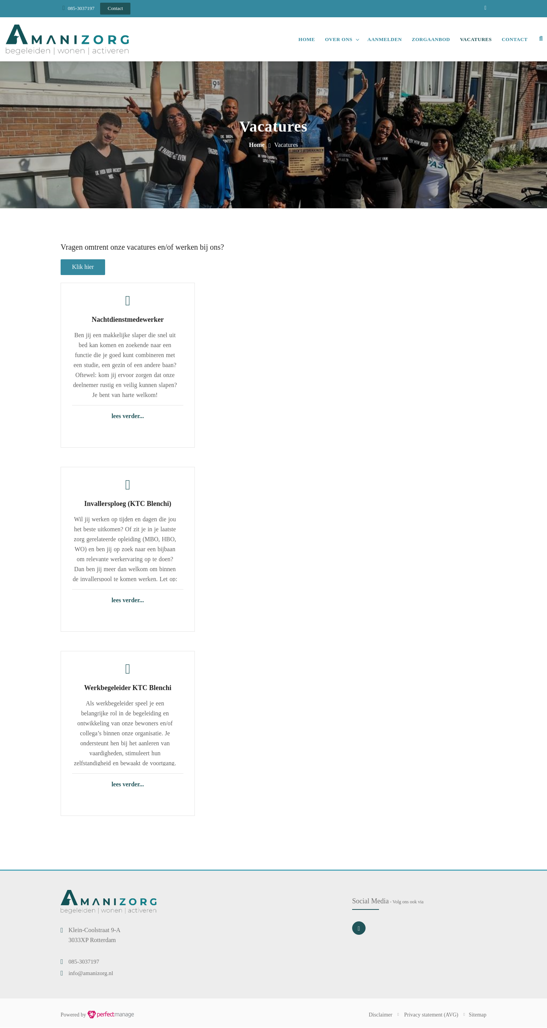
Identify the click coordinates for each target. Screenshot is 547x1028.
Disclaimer (380, 1015)
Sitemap (477, 1015)
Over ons (338, 39)
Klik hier (83, 267)
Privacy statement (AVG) (431, 1015)
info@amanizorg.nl (91, 973)
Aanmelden (384, 39)
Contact (514, 39)
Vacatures (475, 39)
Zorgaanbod (430, 39)
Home (306, 39)
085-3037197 (81, 8)
